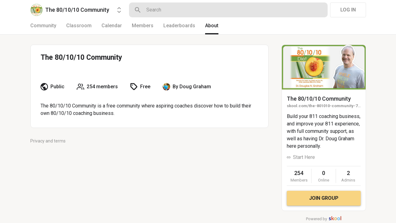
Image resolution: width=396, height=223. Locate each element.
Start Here (304, 157)
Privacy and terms (48, 140)
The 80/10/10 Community (319, 98)
